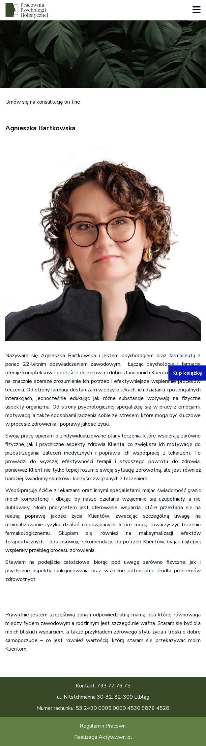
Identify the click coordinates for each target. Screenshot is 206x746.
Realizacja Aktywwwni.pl (103, 737)
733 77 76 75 (114, 685)
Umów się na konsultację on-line (42, 102)
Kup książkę (187, 373)
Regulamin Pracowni (103, 726)
